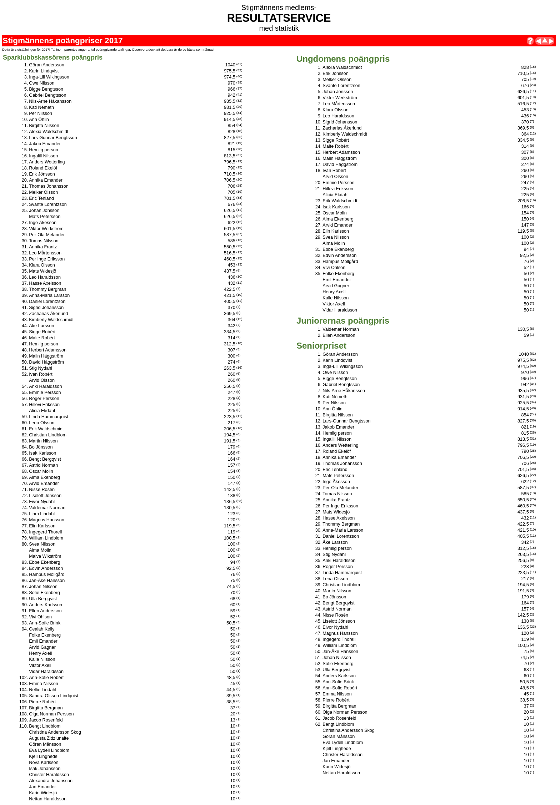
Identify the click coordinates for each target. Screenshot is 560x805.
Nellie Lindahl (42, 689)
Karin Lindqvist (44, 71)
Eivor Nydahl (42, 501)
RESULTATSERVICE (279, 18)
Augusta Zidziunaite (49, 738)
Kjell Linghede (43, 756)
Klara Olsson (42, 265)
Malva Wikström (45, 556)
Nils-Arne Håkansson (50, 101)
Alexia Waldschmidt (48, 131)
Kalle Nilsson (42, 659)
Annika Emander (45, 180)
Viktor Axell (40, 665)
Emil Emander (43, 641)
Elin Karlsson (42, 525)
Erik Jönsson (42, 174)
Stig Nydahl (40, 368)
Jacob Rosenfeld (45, 720)
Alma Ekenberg (44, 477)
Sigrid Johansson (46, 307)
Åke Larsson (41, 325)
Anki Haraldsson (45, 386)
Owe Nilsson (41, 83)
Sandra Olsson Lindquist (53, 695)
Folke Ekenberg (45, 635)
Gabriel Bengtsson (47, 95)
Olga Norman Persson (51, 714)
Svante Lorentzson (48, 204)
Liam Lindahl (42, 513)
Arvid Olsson (42, 380)
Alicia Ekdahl (42, 410)
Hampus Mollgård (46, 574)
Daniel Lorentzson (47, 301)
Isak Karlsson (42, 453)
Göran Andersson (46, 64)
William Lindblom (46, 538)
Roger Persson (44, 398)
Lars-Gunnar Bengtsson (53, 137)
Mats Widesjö (42, 271)
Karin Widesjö (43, 792)
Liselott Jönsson (45, 495)
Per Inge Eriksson (47, 259)
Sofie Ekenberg (44, 592)
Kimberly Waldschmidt (51, 319)
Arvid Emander (44, 483)
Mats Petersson (44, 216)
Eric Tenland (41, 198)
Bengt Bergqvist (45, 459)
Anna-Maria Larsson (49, 295)
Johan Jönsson (44, 210)
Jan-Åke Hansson (47, 580)
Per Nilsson (40, 113)
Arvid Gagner (42, 647)
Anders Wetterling (47, 162)
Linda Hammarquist (48, 416)
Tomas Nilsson (43, 240)
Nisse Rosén (42, 489)
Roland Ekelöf (43, 168)
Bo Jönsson (40, 447)
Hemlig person (43, 149)
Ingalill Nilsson (43, 155)
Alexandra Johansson (50, 780)
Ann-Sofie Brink (44, 623)
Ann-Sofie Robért (46, 677)
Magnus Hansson (46, 519)
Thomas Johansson (48, 186)
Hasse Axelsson (45, 283)
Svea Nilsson (42, 544)
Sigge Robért (42, 331)
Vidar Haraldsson (46, 671)
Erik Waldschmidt (46, 428)
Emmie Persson (45, 392)
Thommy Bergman (47, 289)
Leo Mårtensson (45, 252)
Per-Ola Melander (47, 234)
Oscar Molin (41, 471)
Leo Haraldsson (45, 277)
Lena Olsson (41, 422)
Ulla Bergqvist (43, 598)
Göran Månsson (45, 744)
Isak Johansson (44, 768)
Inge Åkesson (42, 222)
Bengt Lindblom (44, 726)
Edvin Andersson (46, 568)
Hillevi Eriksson (44, 404)
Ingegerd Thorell (45, 532)
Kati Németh (41, 107)
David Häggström (46, 362)
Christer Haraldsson (49, 774)
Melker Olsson (43, 192)
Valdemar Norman (47, 507)
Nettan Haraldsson (47, 798)
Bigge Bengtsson (46, 89)
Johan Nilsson (43, 586)
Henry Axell (40, 653)
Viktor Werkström (46, 228)
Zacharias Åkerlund (48, 313)
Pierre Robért (42, 701)
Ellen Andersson (45, 610)
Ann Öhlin (39, 119)
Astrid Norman (43, 465)
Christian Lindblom (47, 434)
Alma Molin (40, 550)
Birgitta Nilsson (44, 125)
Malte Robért (42, 337)
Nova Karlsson (43, 762)
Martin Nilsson (43, 441)
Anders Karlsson (45, 604)
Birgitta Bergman (45, 707)
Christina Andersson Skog (55, 732)
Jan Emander (42, 786)
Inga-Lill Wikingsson (49, 77)
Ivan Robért (40, 374)
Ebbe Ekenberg (44, 562)
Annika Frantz (43, 246)
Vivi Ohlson (40, 616)
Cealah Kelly (41, 629)
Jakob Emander (45, 143)
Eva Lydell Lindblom (49, 750)
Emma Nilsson (43, 683)
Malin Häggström (46, 356)
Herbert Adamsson (47, 350)
